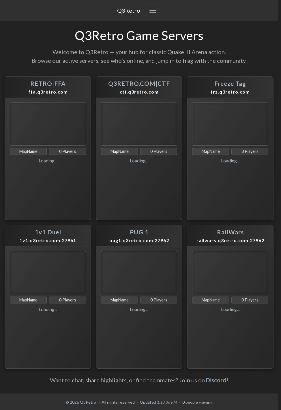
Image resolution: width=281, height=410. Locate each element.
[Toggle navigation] (153, 10)
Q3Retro (128, 10)
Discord (216, 380)
